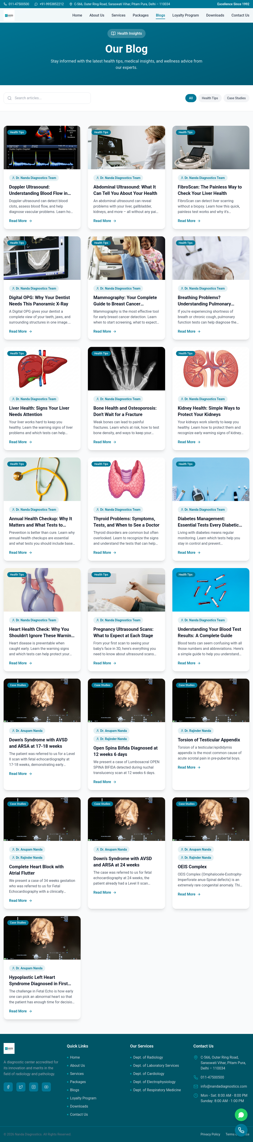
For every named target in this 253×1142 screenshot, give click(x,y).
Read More (20, 221)
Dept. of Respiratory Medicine (155, 1090)
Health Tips (210, 98)
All (191, 98)
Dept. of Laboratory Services (154, 1065)
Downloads (215, 15)
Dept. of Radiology (146, 1057)
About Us (96, 15)
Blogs (160, 15)
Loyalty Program (185, 15)
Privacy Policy (210, 1134)
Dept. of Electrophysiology (153, 1082)
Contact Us (240, 15)
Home (77, 15)
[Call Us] (241, 1130)
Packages (141, 15)
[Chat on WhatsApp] (241, 1114)
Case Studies (236, 98)
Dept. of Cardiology (147, 1074)
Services (118, 15)
